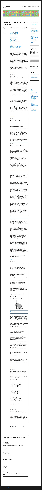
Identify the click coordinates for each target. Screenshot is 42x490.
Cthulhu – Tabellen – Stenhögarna (15, 46)
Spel (31, 106)
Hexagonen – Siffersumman (14, 41)
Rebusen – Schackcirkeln (14, 33)
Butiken (29, 6)
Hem (22, 6)
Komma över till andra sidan (34, 30)
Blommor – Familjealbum (14, 34)
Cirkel (31, 91)
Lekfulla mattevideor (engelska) (35, 74)
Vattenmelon (32, 35)
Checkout (32, 90)
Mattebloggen (7, 6)
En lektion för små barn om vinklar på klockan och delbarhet (34, 42)
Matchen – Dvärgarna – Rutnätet (15, 47)
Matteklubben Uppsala (35, 6)
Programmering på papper (34, 105)
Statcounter (2, 489)
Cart (31, 89)
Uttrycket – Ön (12, 45)
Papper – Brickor (13, 40)
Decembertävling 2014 (34, 92)
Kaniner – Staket (13, 38)
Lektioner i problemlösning (34, 96)
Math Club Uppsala (33, 99)
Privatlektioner (33, 104)
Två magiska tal (33, 108)
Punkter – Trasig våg (13, 35)
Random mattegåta (34, 66)
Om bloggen (32, 102)
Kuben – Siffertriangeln (14, 32)
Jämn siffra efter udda (33, 24)
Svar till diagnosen (33, 110)
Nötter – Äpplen (12, 42)
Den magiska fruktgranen (34, 68)
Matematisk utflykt (33, 98)
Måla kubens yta (33, 97)
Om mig (25, 6)
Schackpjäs (32, 36)
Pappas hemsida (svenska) (34, 77)
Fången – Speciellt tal (13, 39)
